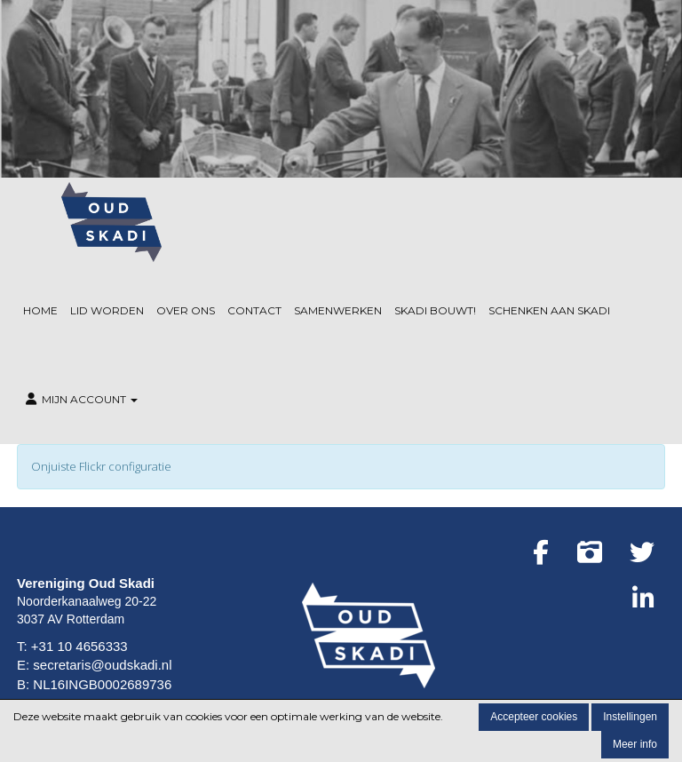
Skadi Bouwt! (435, 310)
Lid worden (107, 310)
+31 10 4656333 (79, 646)
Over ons (185, 310)
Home (40, 310)
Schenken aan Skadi (549, 310)
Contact (254, 310)
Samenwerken (338, 310)
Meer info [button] (635, 744)
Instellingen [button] (630, 716)
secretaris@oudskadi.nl (102, 664)
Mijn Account (80, 399)
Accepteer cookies (533, 716)
